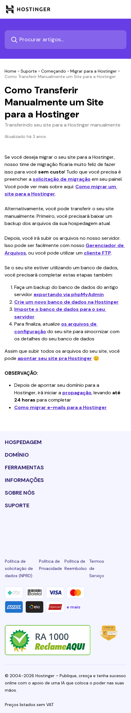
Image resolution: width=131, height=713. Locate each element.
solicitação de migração (61, 179)
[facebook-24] (27, 528)
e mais (73, 607)
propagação (76, 392)
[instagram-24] (46, 528)
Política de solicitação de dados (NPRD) (19, 568)
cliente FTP (97, 253)
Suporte (29, 71)
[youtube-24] (84, 528)
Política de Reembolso (75, 564)
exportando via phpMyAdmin (69, 294)
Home (10, 71)
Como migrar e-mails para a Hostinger (60, 407)
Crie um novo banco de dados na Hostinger (66, 302)
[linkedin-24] (8, 528)
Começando (53, 71)
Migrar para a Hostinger (93, 71)
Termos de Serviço (96, 568)
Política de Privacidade (50, 564)
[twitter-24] (65, 528)
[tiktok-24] (122, 528)
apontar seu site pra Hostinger (55, 358)
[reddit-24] (103, 528)
